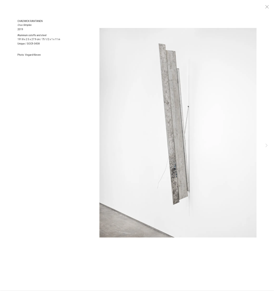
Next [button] (266, 145)
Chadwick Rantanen (30, 23)
